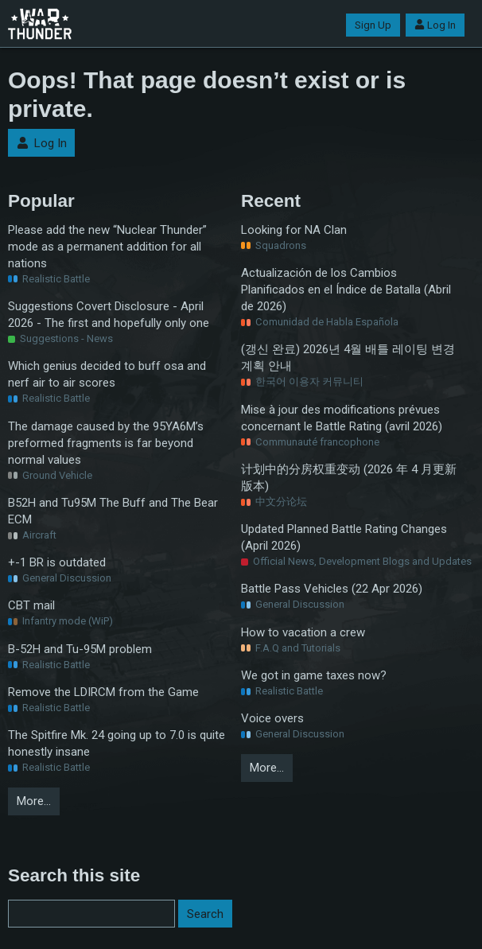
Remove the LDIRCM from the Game (103, 692)
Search (205, 914)
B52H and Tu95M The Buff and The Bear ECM (113, 511)
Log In (435, 25)
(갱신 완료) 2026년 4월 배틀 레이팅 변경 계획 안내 (348, 357)
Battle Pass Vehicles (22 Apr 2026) (331, 588)
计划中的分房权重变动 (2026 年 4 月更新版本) (349, 477)
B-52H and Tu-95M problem (80, 649)
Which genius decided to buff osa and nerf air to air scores (107, 374)
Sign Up (373, 25)
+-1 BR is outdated (57, 562)
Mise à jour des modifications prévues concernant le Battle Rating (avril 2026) (341, 418)
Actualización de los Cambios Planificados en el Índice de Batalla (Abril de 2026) (346, 289)
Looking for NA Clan (294, 230)
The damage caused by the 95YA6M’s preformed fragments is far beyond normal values (106, 443)
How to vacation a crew (303, 632)
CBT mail (31, 605)
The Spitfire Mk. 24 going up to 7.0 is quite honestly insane (116, 743)
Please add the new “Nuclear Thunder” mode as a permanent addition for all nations (107, 246)
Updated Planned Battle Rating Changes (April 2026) (344, 537)
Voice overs (272, 718)
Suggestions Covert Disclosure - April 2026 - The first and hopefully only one (108, 314)
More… (34, 801)
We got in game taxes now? (314, 675)
